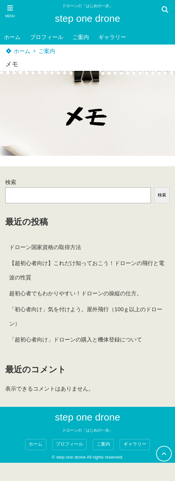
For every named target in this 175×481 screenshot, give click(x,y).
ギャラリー (112, 37)
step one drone (87, 18)
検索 (10, 182)
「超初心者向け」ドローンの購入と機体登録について (75, 340)
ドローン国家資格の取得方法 (45, 247)
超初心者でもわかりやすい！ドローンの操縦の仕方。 (75, 293)
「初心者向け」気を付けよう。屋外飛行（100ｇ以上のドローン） (85, 316)
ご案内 (80, 37)
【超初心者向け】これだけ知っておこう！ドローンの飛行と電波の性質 (86, 270)
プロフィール (46, 37)
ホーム (12, 37)
